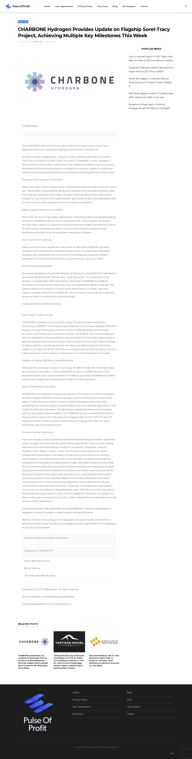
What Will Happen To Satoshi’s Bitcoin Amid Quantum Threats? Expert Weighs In (150, 82)
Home (47, 6)
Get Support (129, 6)
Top (171, 753)
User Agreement (64, 6)
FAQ (129, 699)
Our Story (102, 6)
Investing (23, 22)
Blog (115, 6)
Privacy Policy (85, 6)
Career (144, 6)
